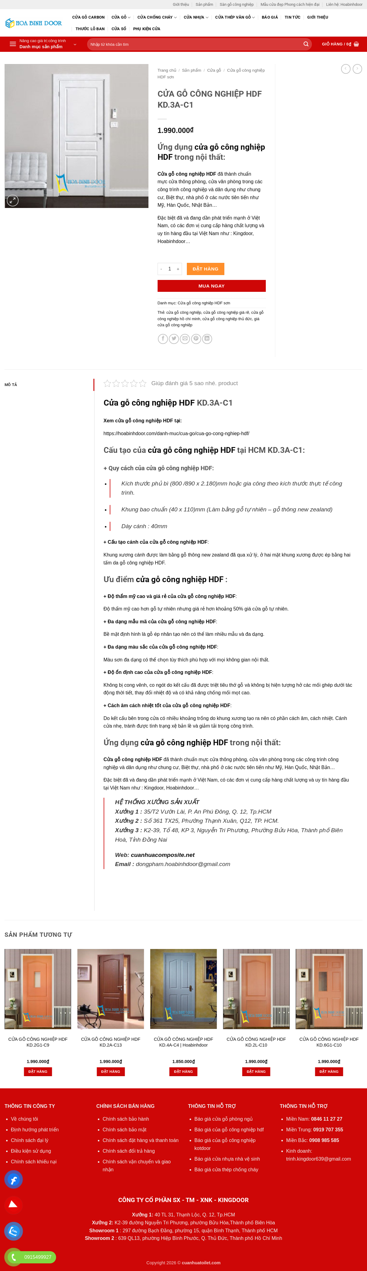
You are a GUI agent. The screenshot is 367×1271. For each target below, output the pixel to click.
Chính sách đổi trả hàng (129, 1151)
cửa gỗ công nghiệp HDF (191, 450)
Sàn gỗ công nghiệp (237, 4)
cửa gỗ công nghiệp (183, 312)
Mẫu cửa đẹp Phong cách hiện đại (290, 4)
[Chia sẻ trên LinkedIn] (207, 339)
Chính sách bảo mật (124, 1129)
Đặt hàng (205, 268)
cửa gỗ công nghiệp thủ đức (227, 319)
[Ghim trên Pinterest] (196, 339)
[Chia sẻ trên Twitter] (174, 339)
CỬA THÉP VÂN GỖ (235, 17)
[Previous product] (357, 68)
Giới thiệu (181, 4)
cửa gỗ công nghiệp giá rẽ (226, 312)
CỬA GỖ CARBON (88, 17)
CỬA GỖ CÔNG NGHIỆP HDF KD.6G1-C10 (328, 1042)
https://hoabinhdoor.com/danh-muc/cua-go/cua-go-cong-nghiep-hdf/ (177, 433)
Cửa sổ (119, 29)
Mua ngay (211, 285)
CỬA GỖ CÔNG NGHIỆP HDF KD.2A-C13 (110, 1042)
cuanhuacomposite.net (162, 855)
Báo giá (270, 17)
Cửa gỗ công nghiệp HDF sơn (204, 303)
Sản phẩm (204, 4)
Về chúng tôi (24, 1119)
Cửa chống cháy (157, 17)
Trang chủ (167, 70)
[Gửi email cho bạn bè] (185, 339)
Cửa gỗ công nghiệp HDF (187, 174)
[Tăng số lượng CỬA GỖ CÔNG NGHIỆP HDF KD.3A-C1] (178, 269)
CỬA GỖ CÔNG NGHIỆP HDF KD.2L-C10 (256, 1042)
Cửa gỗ (121, 17)
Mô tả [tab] (11, 384)
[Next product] (346, 68)
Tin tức (293, 17)
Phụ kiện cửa (147, 29)
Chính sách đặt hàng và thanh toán (141, 1140)
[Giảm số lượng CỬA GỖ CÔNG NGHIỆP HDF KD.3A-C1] (161, 269)
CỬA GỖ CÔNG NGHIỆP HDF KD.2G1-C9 (37, 1042)
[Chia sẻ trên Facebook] (163, 339)
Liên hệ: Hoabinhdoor (344, 4)
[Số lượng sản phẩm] (170, 269)
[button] (43, 44)
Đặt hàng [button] (37, 1071)
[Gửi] (306, 44)
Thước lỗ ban (90, 29)
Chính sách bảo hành (126, 1119)
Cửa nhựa (196, 17)
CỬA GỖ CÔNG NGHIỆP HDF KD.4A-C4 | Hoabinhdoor (183, 1042)
